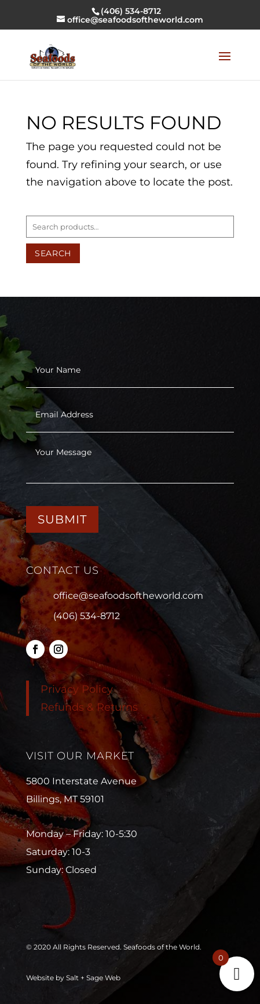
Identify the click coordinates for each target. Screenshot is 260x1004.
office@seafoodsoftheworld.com (128, 595)
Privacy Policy (77, 689)
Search (53, 253)
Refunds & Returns (89, 707)
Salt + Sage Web (93, 977)
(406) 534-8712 (86, 615)
